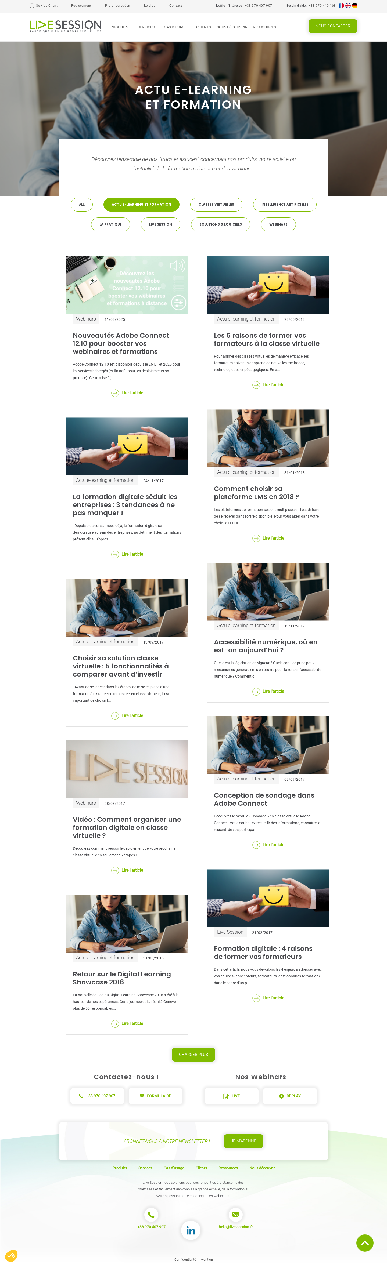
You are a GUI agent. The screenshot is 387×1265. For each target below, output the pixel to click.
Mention (206, 1259)
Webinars (278, 224)
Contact (175, 6)
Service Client (47, 6)
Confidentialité (185, 1259)
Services (148, 27)
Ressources (266, 27)
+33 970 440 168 (322, 6)
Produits (121, 27)
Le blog (150, 6)
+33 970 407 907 (258, 6)
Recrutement (81, 6)
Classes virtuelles (216, 204)
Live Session (160, 224)
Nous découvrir (232, 27)
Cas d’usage (177, 27)
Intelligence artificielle (284, 204)
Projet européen (117, 6)
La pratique (110, 224)
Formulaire (155, 1096)
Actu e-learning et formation (141, 204)
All (81, 204)
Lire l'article (127, 393)
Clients (203, 27)
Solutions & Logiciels (220, 224)
